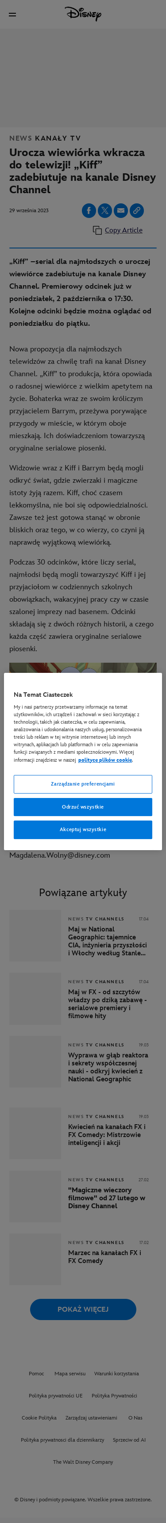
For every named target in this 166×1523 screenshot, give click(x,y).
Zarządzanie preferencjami (83, 784)
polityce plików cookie (105, 760)
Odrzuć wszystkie (83, 807)
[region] (83, 762)
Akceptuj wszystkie (83, 830)
